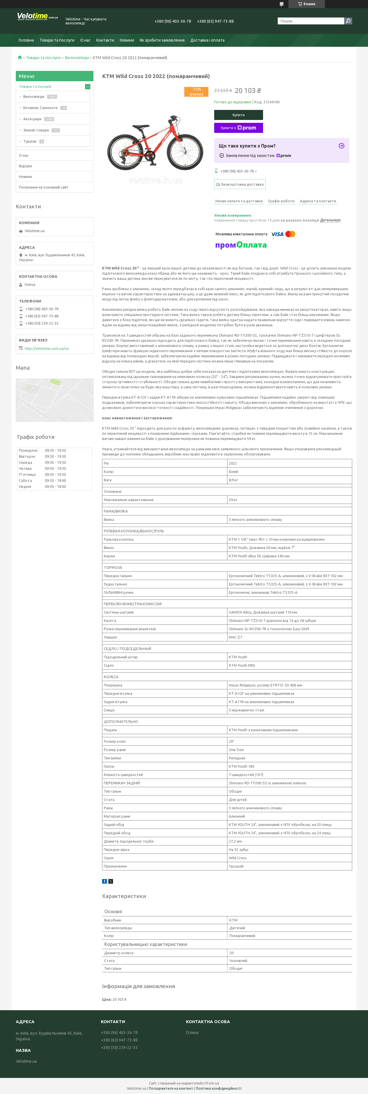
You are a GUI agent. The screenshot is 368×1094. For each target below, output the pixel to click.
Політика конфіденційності (218, 1088)
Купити (239, 115)
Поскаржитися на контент (171, 1088)
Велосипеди (77, 57)
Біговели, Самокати (40, 108)
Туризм (30, 141)
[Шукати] (348, 21)
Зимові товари (36, 130)
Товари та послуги (57, 40)
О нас (85, 40)
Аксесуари (32, 119)
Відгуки (25, 166)
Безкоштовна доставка (242, 184)
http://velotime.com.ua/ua (47, 348)
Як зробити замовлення (162, 40)
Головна (26, 40)
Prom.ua (212, 1083)
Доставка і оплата (207, 40)
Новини (127, 40)
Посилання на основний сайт (44, 187)
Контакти (105, 40)
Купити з (238, 128)
